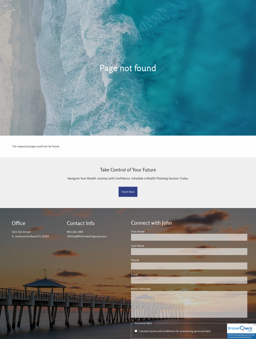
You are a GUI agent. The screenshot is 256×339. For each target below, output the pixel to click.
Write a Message (141, 288)
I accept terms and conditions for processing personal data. (175, 331)
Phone (135, 260)
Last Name (150, 245)
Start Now (128, 191)
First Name (150, 231)
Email (147, 274)
